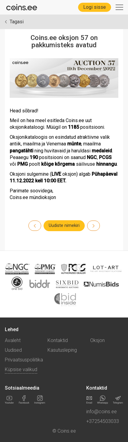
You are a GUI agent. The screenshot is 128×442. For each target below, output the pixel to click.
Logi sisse (94, 7)
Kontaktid (58, 340)
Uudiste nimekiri (64, 225)
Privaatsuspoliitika (24, 360)
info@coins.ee (101, 411)
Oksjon (97, 340)
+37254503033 (102, 421)
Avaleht (13, 340)
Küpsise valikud (21, 369)
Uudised (13, 350)
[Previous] (93, 226)
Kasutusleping (62, 350)
